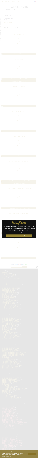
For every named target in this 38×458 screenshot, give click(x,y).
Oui (12, 236)
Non (25, 236)
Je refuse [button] (25, 454)
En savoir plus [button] (8, 456)
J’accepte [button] (32, 454)
